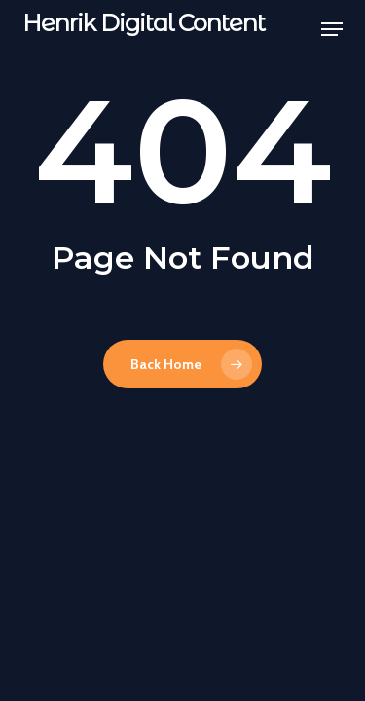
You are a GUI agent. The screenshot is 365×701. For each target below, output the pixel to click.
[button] (332, 29)
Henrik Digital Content (143, 23)
